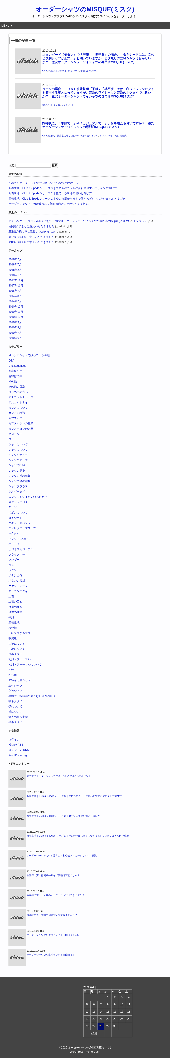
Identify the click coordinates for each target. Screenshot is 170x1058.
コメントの (18, 749)
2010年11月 (15, 311)
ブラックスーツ (18, 554)
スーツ (12, 507)
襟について (15, 706)
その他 (12, 381)
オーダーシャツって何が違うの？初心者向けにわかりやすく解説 (48, 203)
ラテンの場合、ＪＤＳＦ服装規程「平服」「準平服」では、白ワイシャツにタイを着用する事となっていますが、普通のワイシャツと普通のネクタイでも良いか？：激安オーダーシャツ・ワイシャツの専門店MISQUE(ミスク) (98, 92)
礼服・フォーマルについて (25, 664)
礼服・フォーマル (19, 659)
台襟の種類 (15, 606)
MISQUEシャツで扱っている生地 (29, 355)
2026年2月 (15, 259)
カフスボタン (16, 418)
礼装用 (12, 675)
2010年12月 (15, 306)
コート (12, 439)
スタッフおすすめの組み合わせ (27, 496)
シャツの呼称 (16, 465)
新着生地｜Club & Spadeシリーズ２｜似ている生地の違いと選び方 (50, 193)
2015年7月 (15, 290)
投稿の (15, 744)
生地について (16, 643)
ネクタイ (14, 533)
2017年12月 (15, 280)
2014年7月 (15, 301)
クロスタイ (15, 433)
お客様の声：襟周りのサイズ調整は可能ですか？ (53, 875)
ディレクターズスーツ (22, 528)
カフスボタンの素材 (20, 428)
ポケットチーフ (18, 585)
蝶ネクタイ (15, 701)
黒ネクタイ (15, 722)
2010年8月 (15, 327)
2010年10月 (15, 316)
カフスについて (18, 407)
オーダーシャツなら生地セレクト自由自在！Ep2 (53, 934)
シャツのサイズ (18, 454)
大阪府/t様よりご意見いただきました (31, 242)
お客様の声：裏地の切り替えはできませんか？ (52, 915)
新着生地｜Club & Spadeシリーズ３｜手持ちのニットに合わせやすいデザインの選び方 (62, 188)
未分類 (12, 627)
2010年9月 (15, 322)
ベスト (12, 564)
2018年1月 (15, 275)
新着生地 (14, 622)
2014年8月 (15, 296)
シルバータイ (16, 491)
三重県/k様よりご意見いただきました (31, 231)
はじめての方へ (18, 391)
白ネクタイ (15, 653)
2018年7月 (15, 264)
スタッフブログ (18, 502)
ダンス (56, 105)
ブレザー (14, 559)
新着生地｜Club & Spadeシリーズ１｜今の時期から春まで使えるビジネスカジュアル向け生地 (66, 198)
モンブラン (140, 221)
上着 (11, 596)
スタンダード (60, 70)
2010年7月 (15, 332)
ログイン (14, 739)
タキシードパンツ (19, 523)
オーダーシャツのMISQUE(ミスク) (85, 9)
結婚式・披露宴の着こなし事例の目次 (67, 135)
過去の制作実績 (18, 716)
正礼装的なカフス (19, 633)
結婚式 (123, 135)
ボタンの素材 (16, 580)
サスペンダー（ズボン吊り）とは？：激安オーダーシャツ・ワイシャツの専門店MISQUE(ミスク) (68, 221)
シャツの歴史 (16, 470)
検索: (11, 165)
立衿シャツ (91, 70)
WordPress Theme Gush (85, 1051)
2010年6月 (15, 338)
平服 (50, 70)
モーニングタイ (18, 591)
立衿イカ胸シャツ (19, 680)
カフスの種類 (16, 412)
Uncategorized (17, 365)
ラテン (64, 105)
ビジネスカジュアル (20, 549)
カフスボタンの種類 (20, 423)
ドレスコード (106, 135)
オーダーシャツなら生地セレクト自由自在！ (51, 954)
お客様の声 (15, 370)
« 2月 (94, 1033)
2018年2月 (15, 269)
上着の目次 (15, 601)
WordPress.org (17, 755)
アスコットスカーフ (20, 397)
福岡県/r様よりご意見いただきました (31, 226)
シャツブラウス (18, 486)
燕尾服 (12, 638)
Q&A (44, 70)
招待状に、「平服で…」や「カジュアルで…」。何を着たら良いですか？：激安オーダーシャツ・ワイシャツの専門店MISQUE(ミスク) (98, 125)
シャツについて (18, 444)
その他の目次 (16, 386)
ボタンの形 (15, 575)
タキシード (73, 70)
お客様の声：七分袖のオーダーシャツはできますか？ (56, 895)
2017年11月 (15, 285)
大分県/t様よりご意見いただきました (31, 236)
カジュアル (92, 135)
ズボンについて (18, 512)
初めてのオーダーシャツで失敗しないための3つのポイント (45, 182)
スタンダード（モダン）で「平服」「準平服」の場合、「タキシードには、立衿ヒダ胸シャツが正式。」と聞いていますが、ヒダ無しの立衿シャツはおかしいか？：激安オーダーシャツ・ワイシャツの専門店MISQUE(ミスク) (98, 58)
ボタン (12, 570)
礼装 (11, 669)
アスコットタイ (18, 402)
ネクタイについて (19, 538)
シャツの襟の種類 (19, 475)
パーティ (14, 543)
